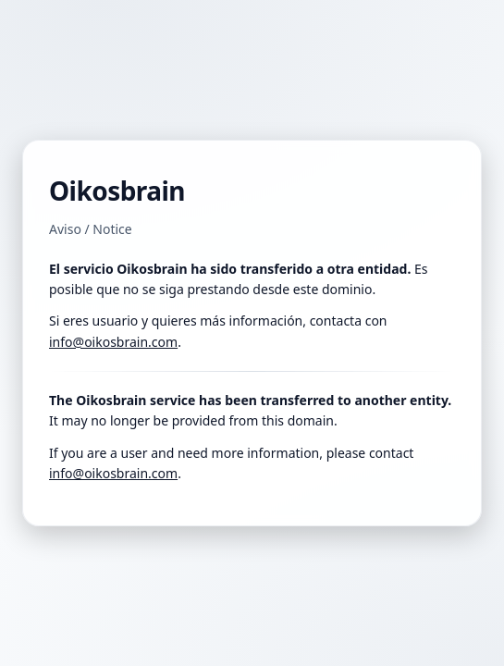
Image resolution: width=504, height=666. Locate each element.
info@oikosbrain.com (113, 342)
